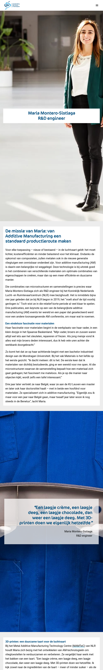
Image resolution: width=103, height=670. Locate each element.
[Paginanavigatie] (97, 5)
